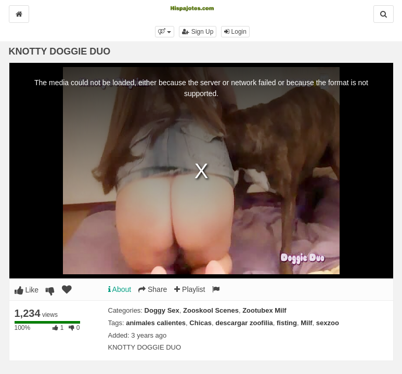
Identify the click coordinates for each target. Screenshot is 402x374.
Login (235, 31)
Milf (306, 323)
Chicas (200, 323)
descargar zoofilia (244, 323)
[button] (164, 31)
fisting (287, 323)
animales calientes (156, 323)
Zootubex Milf (264, 310)
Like (27, 290)
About (120, 289)
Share (152, 289)
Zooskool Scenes (211, 310)
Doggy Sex (162, 310)
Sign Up (197, 31)
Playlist (189, 289)
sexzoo (327, 323)
